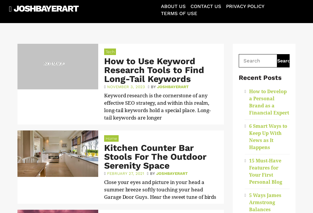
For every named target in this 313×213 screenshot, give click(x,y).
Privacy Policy (245, 6)
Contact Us (206, 6)
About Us (173, 6)
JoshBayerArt (46, 8)
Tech (110, 51)
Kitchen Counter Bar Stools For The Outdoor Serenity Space (155, 157)
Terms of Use (179, 13)
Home (111, 138)
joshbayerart (173, 87)
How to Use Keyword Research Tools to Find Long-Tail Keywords (154, 70)
